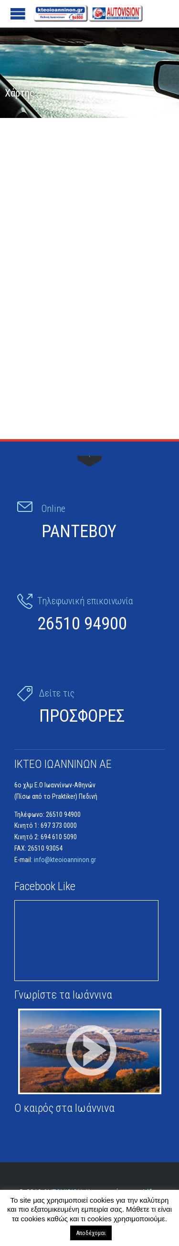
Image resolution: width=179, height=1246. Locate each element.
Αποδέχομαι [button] (91, 1232)
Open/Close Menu (18, 13)
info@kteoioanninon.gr (65, 859)
